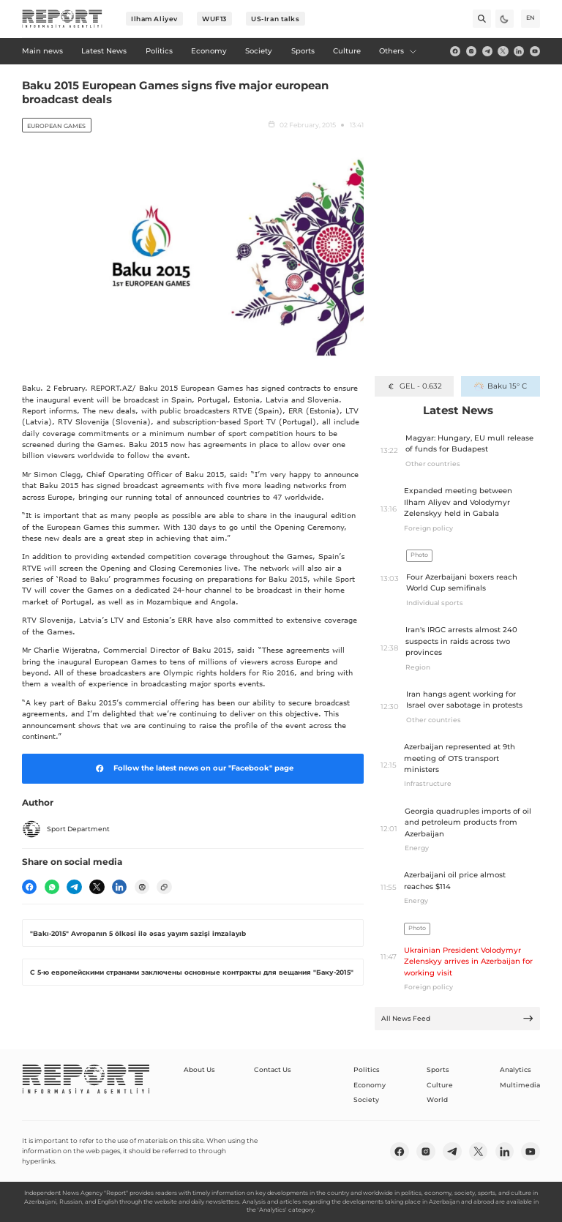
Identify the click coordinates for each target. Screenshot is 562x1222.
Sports (438, 1069)
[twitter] (503, 51)
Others (398, 51)
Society (366, 1099)
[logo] (62, 19)
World (437, 1099)
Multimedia (520, 1085)
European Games (56, 126)
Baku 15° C (500, 386)
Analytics (515, 1069)
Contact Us (272, 1069)
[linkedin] (519, 51)
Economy (369, 1085)
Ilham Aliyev (154, 19)
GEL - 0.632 (413, 386)
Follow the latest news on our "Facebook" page (192, 768)
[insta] (471, 51)
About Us (199, 1069)
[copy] (164, 887)
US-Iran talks (275, 19)
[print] (142, 887)
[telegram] (487, 51)
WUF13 (214, 19)
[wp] (52, 887)
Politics (366, 1069)
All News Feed (457, 1018)
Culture (440, 1085)
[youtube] (535, 51)
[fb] (455, 51)
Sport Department (66, 829)
